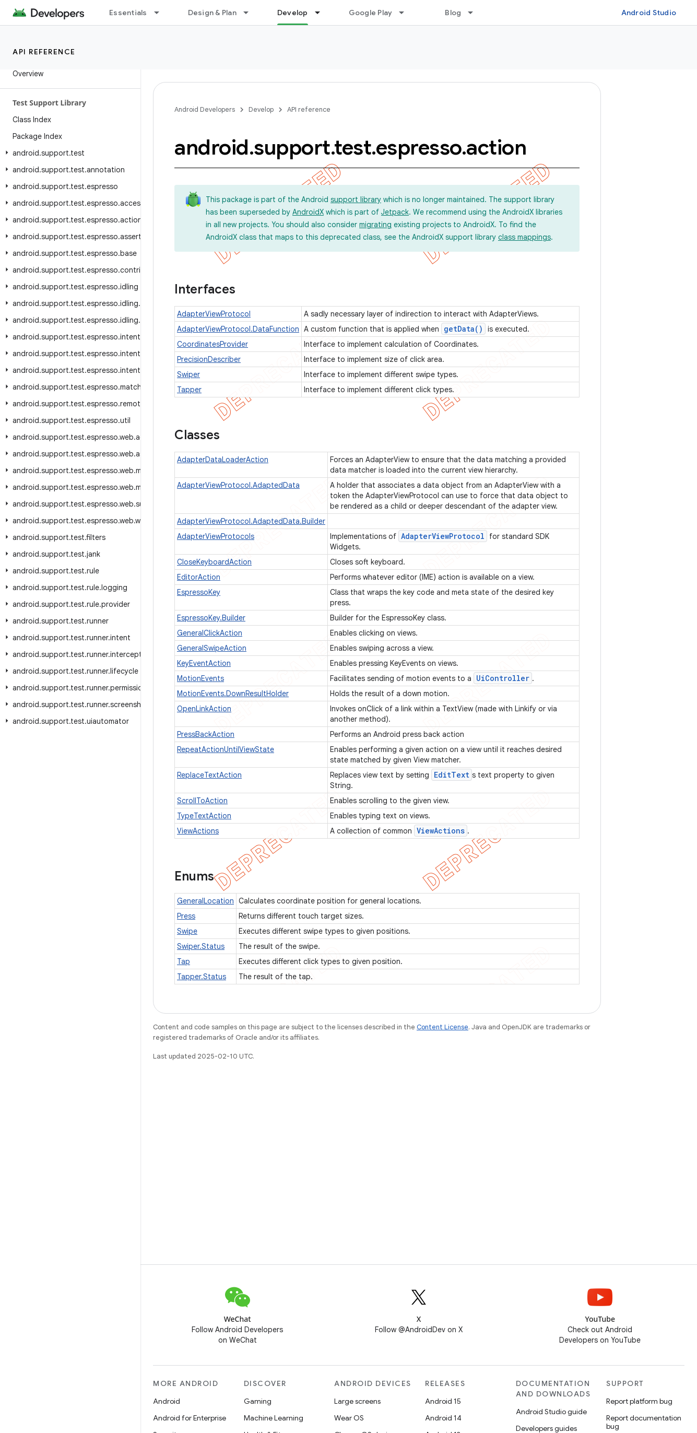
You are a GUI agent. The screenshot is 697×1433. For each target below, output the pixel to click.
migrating (375, 224)
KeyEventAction (204, 663)
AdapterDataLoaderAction (222, 459)
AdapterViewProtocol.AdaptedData (238, 485)
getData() (463, 329)
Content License (442, 1027)
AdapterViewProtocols (215, 536)
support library (355, 199)
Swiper (188, 374)
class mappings (524, 237)
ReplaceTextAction (209, 775)
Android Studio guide (551, 1411)
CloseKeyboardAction (214, 562)
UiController (502, 678)
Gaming (257, 1401)
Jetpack (395, 212)
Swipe (187, 931)
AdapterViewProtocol (214, 314)
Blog (453, 12)
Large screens (357, 1401)
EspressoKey (198, 592)
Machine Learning (273, 1418)
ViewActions (198, 831)
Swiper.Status (201, 946)
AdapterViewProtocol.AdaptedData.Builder (251, 521)
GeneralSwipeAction (211, 648)
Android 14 (443, 1418)
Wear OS (349, 1418)
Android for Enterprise (189, 1418)
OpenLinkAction (204, 708)
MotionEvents (200, 678)
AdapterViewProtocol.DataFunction (238, 329)
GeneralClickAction (209, 633)
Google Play (371, 12)
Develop (261, 109)
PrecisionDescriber (209, 359)
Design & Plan (212, 12)
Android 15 (443, 1401)
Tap (183, 961)
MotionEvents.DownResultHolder (233, 693)
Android (166, 1401)
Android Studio (649, 12)
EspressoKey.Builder (211, 617)
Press (186, 916)
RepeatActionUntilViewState (225, 749)
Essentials (128, 12)
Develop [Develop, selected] (292, 12)
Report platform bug (639, 1401)
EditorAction (198, 577)
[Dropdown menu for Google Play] (406, 12)
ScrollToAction (202, 800)
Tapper (189, 389)
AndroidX (308, 212)
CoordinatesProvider (212, 344)
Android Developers (204, 109)
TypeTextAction (204, 815)
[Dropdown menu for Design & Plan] (251, 12)
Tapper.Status (201, 976)
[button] (68, 153)
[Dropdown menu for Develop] (322, 12)
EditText (451, 775)
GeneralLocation (205, 901)
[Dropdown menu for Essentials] (161, 12)
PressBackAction (205, 734)
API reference (44, 51)
